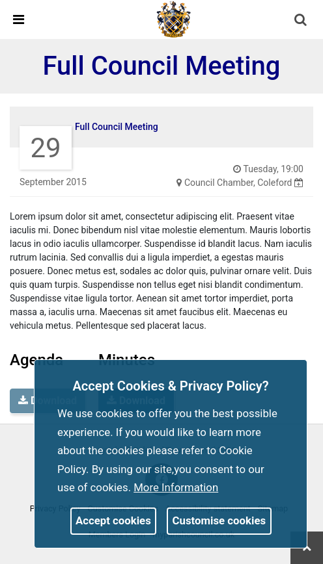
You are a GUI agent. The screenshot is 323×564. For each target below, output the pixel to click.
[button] (301, 21)
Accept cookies (113, 520)
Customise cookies (219, 520)
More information (175, 487)
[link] (174, 19)
